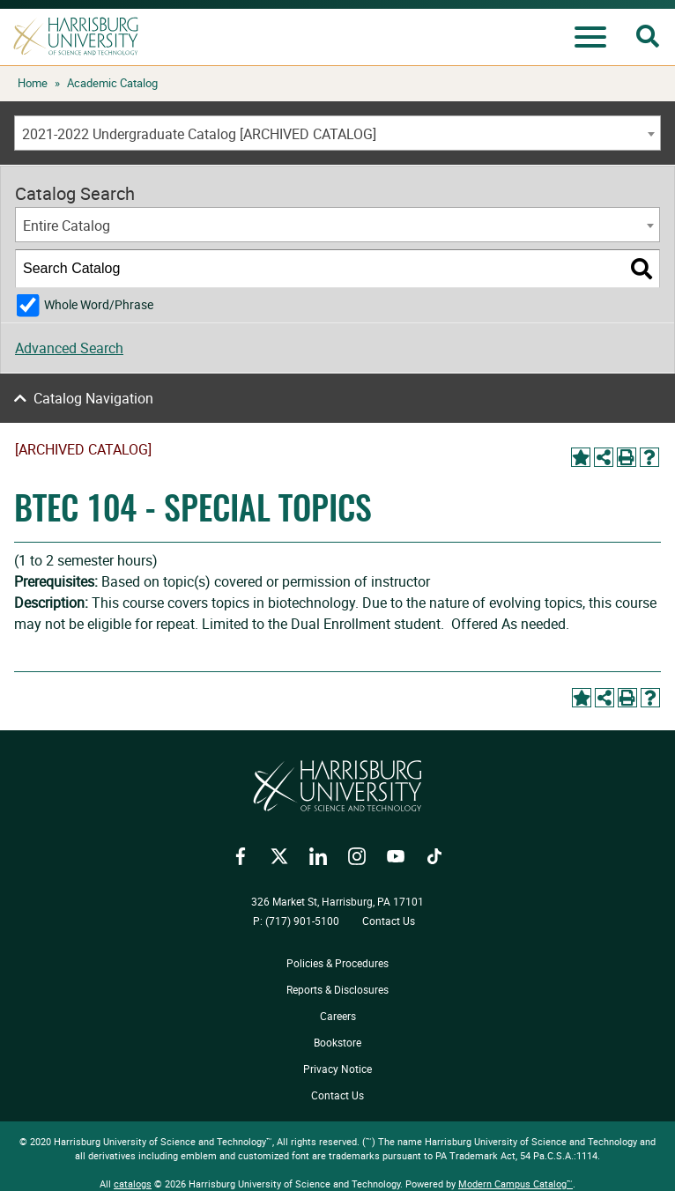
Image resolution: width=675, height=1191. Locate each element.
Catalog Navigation (93, 398)
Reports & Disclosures (337, 989)
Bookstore (337, 1042)
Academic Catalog (112, 83)
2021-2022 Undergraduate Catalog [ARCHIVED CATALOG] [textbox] (199, 134)
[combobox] (337, 133)
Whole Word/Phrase (98, 304)
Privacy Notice (337, 1069)
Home (33, 83)
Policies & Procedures (337, 963)
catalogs (133, 1183)
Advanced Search (69, 348)
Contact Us (388, 921)
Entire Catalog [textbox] (66, 225)
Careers (338, 1016)
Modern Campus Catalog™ (515, 1183)
